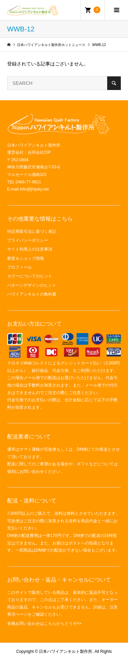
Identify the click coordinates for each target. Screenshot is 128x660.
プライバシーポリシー (27, 240)
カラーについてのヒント (29, 276)
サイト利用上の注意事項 (29, 249)
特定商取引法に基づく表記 (31, 231)
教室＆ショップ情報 (25, 258)
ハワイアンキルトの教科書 (31, 294)
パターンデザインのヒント (31, 285)
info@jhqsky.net (34, 189)
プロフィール (19, 267)
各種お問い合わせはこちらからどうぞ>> (44, 623)
